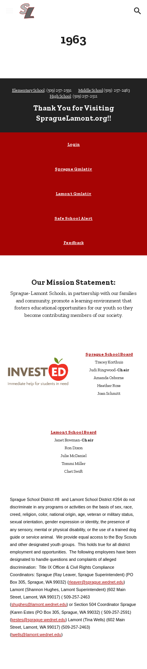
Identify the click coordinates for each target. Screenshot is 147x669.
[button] (9, 11)
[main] (73, 39)
